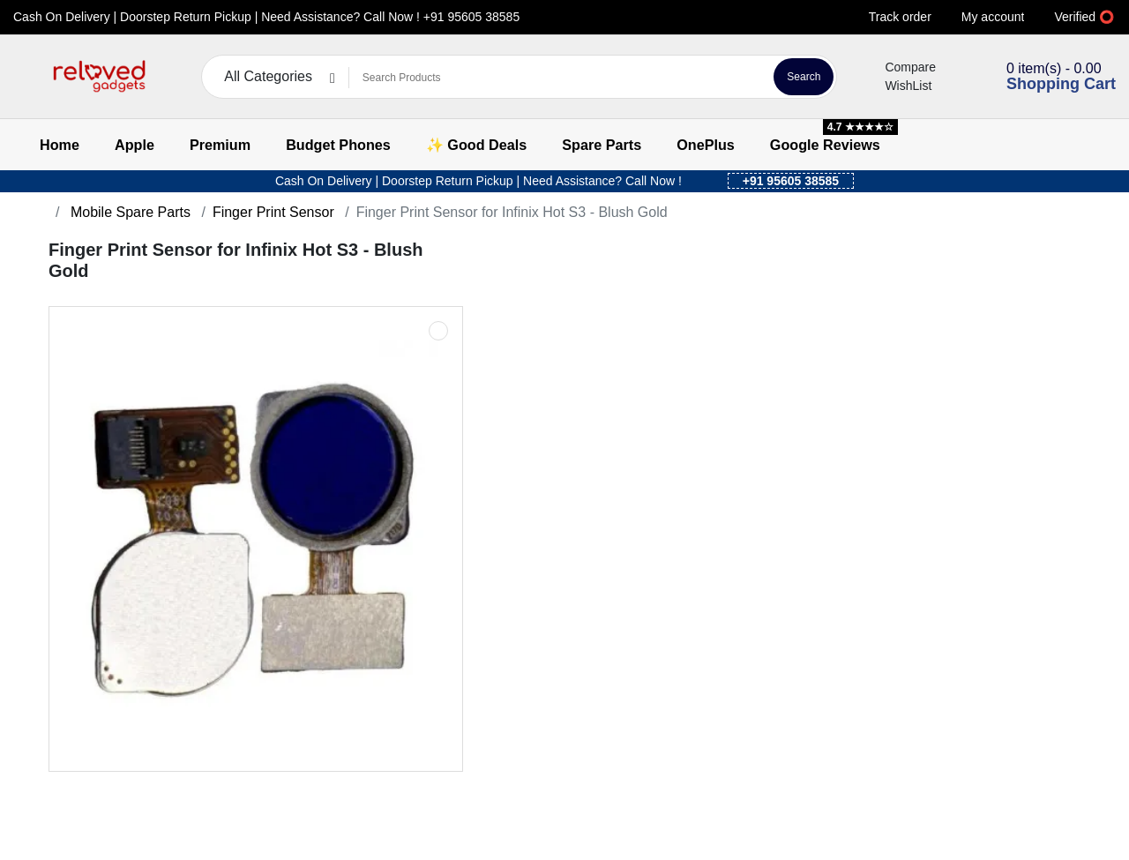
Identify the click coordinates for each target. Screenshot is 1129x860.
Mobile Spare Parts (128, 212)
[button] (24, 77)
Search (803, 77)
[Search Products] (558, 77)
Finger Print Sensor (273, 212)
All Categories (268, 76)
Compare (900, 67)
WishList (897, 86)
